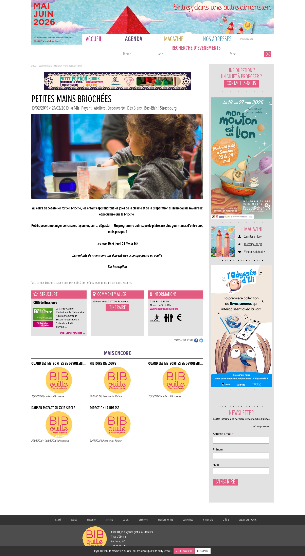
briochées (50, 283)
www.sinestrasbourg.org (164, 308)
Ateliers (57, 66)
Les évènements (45, 66)
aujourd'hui (47, 54)
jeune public (101, 283)
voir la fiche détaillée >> (72, 333)
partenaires (188, 521)
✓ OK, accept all (184, 551)
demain (75, 54)
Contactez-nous (241, 84)
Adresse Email (223, 434)
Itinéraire (117, 307)
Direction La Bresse (104, 408)
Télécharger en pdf (253, 244)
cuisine (59, 283)
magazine (91, 521)
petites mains (115, 283)
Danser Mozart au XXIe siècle (53, 408)
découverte (69, 283)
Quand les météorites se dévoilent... (58, 363)
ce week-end (102, 54)
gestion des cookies (247, 521)
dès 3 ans (80, 283)
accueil (58, 521)
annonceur (143, 521)
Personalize (203, 551)
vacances (127, 283)
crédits (226, 521)
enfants (90, 283)
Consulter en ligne (253, 237)
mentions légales (165, 521)
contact (126, 521)
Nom (216, 464)
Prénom (218, 449)
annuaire (109, 521)
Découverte (58, 396)
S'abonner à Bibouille (254, 252)
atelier (40, 283)
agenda (74, 521)
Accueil (34, 66)
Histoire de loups (103, 363)
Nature (118, 396)
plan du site (208, 521)
